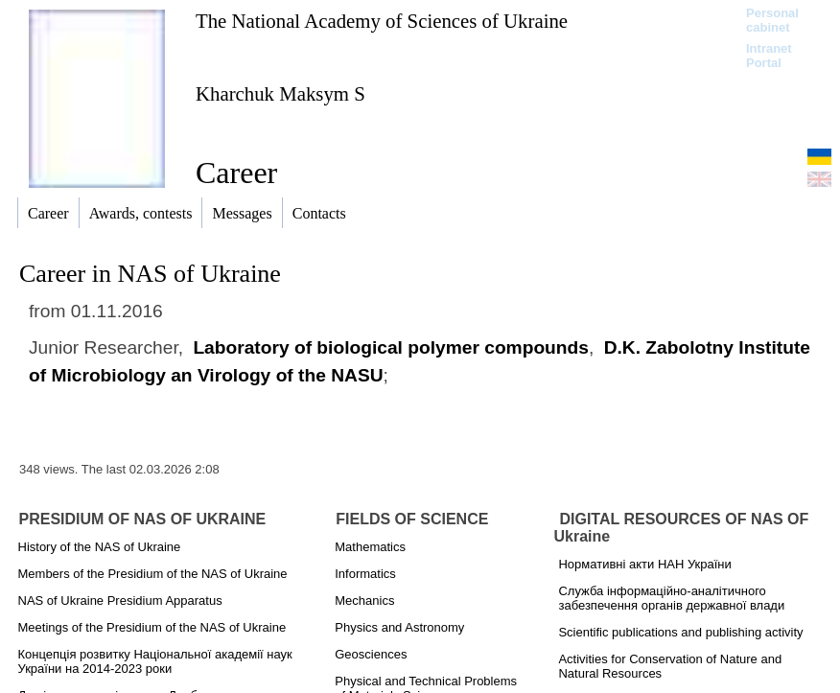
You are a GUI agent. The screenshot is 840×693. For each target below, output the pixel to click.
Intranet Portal (769, 55)
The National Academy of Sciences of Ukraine (382, 21)
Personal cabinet (772, 20)
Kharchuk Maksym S (280, 93)
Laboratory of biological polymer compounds (391, 347)
